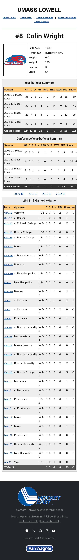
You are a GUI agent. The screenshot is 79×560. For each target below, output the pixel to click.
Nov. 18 (8, 255)
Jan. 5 (7, 309)
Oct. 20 (8, 223)
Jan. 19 (8, 327)
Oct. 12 (8, 212)
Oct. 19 (8, 218)
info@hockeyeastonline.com (45, 510)
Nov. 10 (8, 246)
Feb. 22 (8, 354)
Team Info (26, 18)
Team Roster (41, 22)
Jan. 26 (8, 336)
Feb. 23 (8, 363)
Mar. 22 (8, 435)
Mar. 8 (7, 399)
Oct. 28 (8, 237)
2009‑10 (18, 194)
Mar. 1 (7, 381)
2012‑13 (61, 194)
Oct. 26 (8, 232)
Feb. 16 (8, 345)
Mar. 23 (8, 444)
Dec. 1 (7, 282)
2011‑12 (47, 194)
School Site (9, 18)
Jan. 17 (8, 318)
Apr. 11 (8, 462)
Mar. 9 (7, 408)
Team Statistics (67, 18)
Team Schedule (44, 18)
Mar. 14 (8, 417)
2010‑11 (32, 194)
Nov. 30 (8, 273)
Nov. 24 (8, 264)
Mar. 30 (8, 453)
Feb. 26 (8, 372)
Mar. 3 (7, 390)
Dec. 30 (8, 291)
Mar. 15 (8, 426)
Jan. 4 (7, 300)
